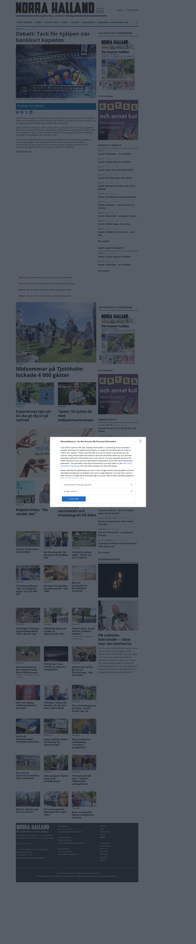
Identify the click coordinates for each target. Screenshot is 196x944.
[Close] (141, 441)
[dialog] (98, 472)
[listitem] (98, 484)
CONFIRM (74, 499)
